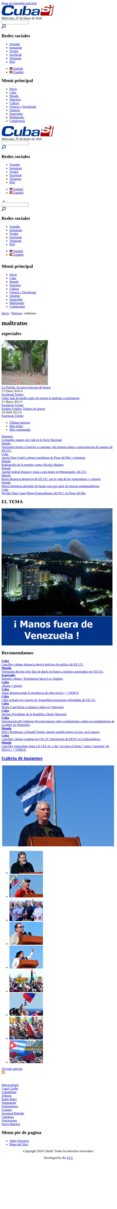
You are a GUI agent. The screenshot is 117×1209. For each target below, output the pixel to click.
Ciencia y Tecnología (22, 106)
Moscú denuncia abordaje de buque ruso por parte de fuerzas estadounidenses (50, 486)
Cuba (12, 92)
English (16, 68)
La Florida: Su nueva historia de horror (26, 387)
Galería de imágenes (22, 758)
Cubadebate (9, 1092)
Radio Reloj (9, 1099)
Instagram (15, 47)
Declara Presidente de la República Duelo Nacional (34, 714)
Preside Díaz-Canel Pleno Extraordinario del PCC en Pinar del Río (44, 493)
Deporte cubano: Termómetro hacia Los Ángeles (32, 678)
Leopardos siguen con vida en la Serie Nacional (32, 440)
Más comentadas (20, 429)
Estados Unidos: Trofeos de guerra (23, 408)
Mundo (14, 96)
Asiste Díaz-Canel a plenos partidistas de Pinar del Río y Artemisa (43, 457)
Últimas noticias (19, 422)
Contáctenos (17, 121)
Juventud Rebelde (13, 1113)
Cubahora (8, 1117)
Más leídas (16, 426)
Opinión (14, 110)
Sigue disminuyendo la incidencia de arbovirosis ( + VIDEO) (40, 693)
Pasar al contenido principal (19, 3)
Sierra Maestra (11, 1124)
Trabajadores (10, 1106)
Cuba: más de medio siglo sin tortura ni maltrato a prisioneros (40, 398)
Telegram (15, 58)
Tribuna (6, 1095)
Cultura (14, 103)
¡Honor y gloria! (12, 685)
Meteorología (10, 1085)
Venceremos (9, 1120)
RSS (12, 62)
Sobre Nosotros (19, 1141)
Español (16, 72)
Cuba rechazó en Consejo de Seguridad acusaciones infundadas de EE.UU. (49, 700)
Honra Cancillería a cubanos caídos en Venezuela (33, 707)
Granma (7, 1110)
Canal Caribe (10, 1088)
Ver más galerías (12, 1068)
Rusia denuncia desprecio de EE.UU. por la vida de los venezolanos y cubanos (51, 479)
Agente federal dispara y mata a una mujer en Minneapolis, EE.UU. (44, 472)
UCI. (70, 1157)
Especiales (16, 113)
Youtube (14, 44)
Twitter (14, 51)
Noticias (16, 313)
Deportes (15, 99)
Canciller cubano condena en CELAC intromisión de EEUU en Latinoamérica (51, 739)
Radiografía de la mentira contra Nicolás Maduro (33, 464)
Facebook (15, 54)
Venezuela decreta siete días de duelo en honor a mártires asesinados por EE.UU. (53, 671)
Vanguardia (9, 1102)
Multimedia (16, 117)
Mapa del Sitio (18, 1144)
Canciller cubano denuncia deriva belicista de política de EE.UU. (43, 664)
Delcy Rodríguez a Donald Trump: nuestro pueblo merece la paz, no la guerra (50, 732)
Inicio (13, 89)
